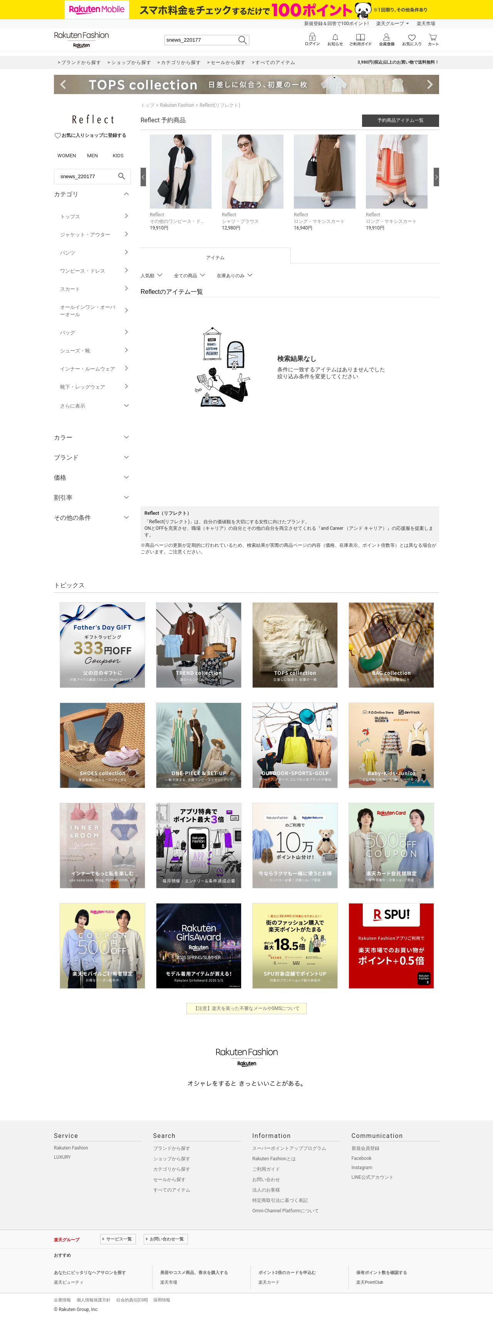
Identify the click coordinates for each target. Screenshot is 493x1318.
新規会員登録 (365, 1148)
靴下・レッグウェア (94, 387)
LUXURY (62, 1157)
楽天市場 (426, 23)
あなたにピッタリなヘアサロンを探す (90, 1272)
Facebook (362, 1158)
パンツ (94, 252)
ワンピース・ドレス (94, 271)
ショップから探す (171, 1158)
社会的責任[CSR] (132, 1300)
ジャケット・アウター (94, 234)
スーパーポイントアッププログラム (289, 1148)
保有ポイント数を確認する (381, 1272)
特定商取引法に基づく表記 (280, 1200)
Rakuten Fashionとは (274, 1158)
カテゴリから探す (171, 1169)
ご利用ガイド (266, 1169)
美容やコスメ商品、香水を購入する (194, 1272)
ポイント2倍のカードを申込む (287, 1272)
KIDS (118, 155)
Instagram (362, 1167)
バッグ (94, 332)
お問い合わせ (266, 1179)
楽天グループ (390, 23)
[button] (182, 188)
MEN (92, 155)
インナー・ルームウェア (94, 368)
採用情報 (161, 1300)
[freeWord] (92, 176)
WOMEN (66, 155)
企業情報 (62, 1300)
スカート (94, 289)
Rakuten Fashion (177, 105)
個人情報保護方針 (94, 1300)
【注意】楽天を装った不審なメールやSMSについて (246, 1008)
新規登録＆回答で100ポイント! (336, 23)
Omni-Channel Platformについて (285, 1211)
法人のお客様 (266, 1190)
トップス (94, 216)
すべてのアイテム (171, 1190)
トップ (147, 105)
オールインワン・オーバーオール (94, 310)
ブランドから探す (171, 1148)
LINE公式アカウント (373, 1177)
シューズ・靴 (94, 350)
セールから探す (169, 1179)
